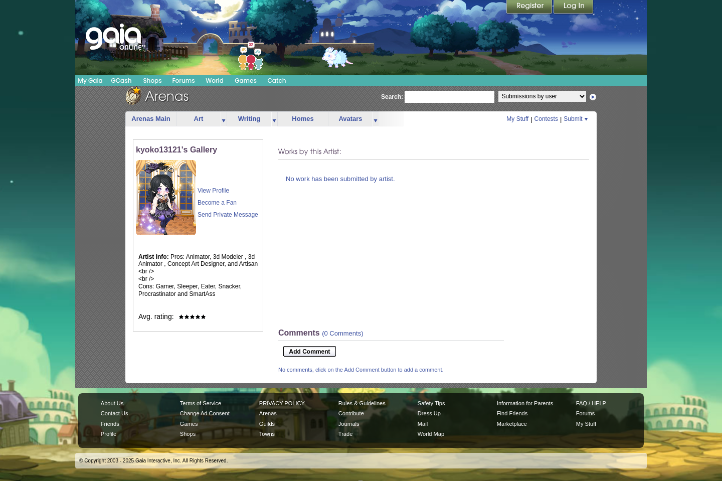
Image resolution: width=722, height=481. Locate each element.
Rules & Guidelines (362, 403)
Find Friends (512, 413)
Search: (392, 96)
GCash (121, 80)
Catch (277, 80)
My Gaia (90, 80)
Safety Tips (431, 403)
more (224, 119)
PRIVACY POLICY (282, 403)
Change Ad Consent (205, 413)
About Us (112, 403)
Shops (152, 80)
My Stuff (517, 118)
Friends (110, 424)
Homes (302, 118)
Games (246, 80)
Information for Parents (525, 403)
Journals (348, 424)
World (215, 80)
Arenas (268, 413)
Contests (546, 118)
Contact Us (114, 413)
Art (199, 118)
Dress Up (429, 413)
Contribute (351, 413)
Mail (423, 424)
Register (530, 7)
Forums (183, 80)
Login (574, 7)
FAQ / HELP (591, 403)
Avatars (350, 118)
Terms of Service (200, 403)
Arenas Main (150, 118)
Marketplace (512, 424)
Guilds (267, 424)
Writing (249, 118)
